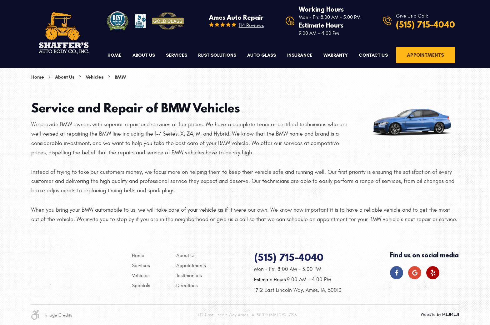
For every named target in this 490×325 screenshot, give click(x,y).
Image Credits (58, 315)
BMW (120, 77)
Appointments (425, 55)
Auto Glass (261, 55)
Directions (187, 285)
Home (114, 55)
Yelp (432, 272)
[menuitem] (114, 55)
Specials (141, 285)
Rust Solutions (217, 55)
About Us (143, 55)
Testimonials (189, 275)
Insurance (299, 55)
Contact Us (373, 55)
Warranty (335, 55)
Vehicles (95, 77)
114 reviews (251, 25)
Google (414, 272)
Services (176, 55)
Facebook (396, 272)
